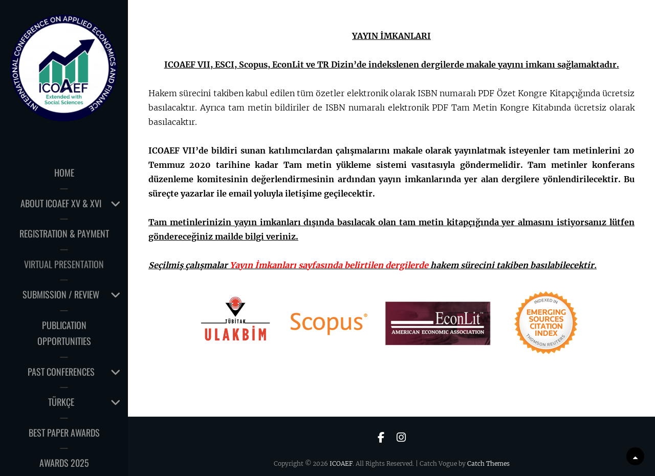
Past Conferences (61, 371)
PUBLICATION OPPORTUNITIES (64, 333)
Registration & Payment (64, 233)
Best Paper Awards (64, 432)
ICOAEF (341, 463)
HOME (64, 172)
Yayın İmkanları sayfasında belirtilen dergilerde (329, 265)
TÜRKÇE (61, 401)
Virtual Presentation (64, 264)
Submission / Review (61, 294)
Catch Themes (488, 463)
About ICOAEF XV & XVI (60, 203)
